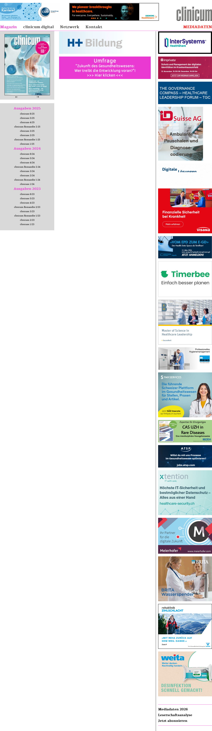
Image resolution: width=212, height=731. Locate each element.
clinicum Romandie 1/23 (27, 215)
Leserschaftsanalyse (175, 715)
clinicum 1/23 (27, 224)
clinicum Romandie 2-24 (27, 167)
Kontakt (94, 27)
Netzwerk (69, 27)
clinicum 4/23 (27, 203)
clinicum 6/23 (27, 194)
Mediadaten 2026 (173, 709)
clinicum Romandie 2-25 (27, 126)
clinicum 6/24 (27, 154)
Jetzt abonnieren (172, 721)
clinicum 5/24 (27, 158)
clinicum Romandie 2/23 (27, 207)
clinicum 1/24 (27, 184)
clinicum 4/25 (27, 122)
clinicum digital (38, 27)
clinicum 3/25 (27, 131)
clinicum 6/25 (27, 114)
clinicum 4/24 (27, 162)
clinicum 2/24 (27, 175)
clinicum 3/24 (27, 171)
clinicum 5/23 (27, 198)
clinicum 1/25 (27, 144)
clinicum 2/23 (27, 220)
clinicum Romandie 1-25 (27, 139)
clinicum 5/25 (27, 118)
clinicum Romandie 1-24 (27, 180)
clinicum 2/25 (27, 135)
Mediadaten (197, 27)
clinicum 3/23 (27, 211)
